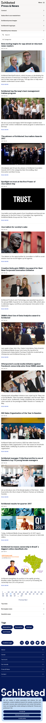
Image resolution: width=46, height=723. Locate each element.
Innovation (18, 627)
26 (20, 592)
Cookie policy (22, 718)
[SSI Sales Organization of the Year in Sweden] (23, 428)
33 (3, 594)
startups (29, 627)
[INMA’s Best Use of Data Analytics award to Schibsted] (23, 333)
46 (11, 596)
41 (33, 594)
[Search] (23, 35)
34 (7, 594)
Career (3, 654)
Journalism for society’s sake (14, 227)
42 (37, 594)
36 (14, 594)
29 (31, 592)
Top (22, 643)
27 (24, 592)
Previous (21, 600)
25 (16, 592)
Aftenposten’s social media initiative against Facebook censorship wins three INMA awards (22, 365)
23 (8, 592)
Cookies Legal (7, 643)
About (3, 650)
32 (42, 592)
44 (3, 596)
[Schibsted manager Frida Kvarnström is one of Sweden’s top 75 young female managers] (23, 475)
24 (12, 592)
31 (39, 592)
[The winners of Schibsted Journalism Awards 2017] (23, 154)
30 (35, 592)
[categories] (23, 39)
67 (22, 596)
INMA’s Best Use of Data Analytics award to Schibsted (20, 317)
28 (27, 592)
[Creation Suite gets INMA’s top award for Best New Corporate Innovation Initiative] (23, 285)
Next (25, 600)
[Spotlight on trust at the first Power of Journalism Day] (23, 199)
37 (18, 594)
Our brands (4, 664)
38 (22, 594)
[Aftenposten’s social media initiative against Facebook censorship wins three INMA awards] (23, 381)
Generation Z (7, 627)
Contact (3, 674)
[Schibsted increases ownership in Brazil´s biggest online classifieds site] (23, 564)
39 (26, 594)
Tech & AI (4, 659)
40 (30, 594)
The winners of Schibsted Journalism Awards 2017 (21, 137)
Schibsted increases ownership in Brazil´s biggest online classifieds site (20, 548)
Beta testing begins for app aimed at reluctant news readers (21, 45)
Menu (41, 3)
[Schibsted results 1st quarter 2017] (23, 519)
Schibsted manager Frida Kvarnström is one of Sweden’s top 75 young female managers (22, 459)
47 (15, 596)
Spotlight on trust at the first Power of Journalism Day (18, 183)
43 (41, 594)
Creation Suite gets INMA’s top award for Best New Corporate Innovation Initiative (22, 269)
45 (7, 596)
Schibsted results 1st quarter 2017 (16, 504)
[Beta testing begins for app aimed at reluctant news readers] (23, 61)
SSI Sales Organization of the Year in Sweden (21, 413)
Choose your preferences (22, 715)
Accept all (22, 711)
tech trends (6, 632)
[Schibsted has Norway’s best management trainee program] (23, 108)
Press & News (5, 669)
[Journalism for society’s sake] (23, 242)
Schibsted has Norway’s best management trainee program (20, 92)
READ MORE (4, 84)
